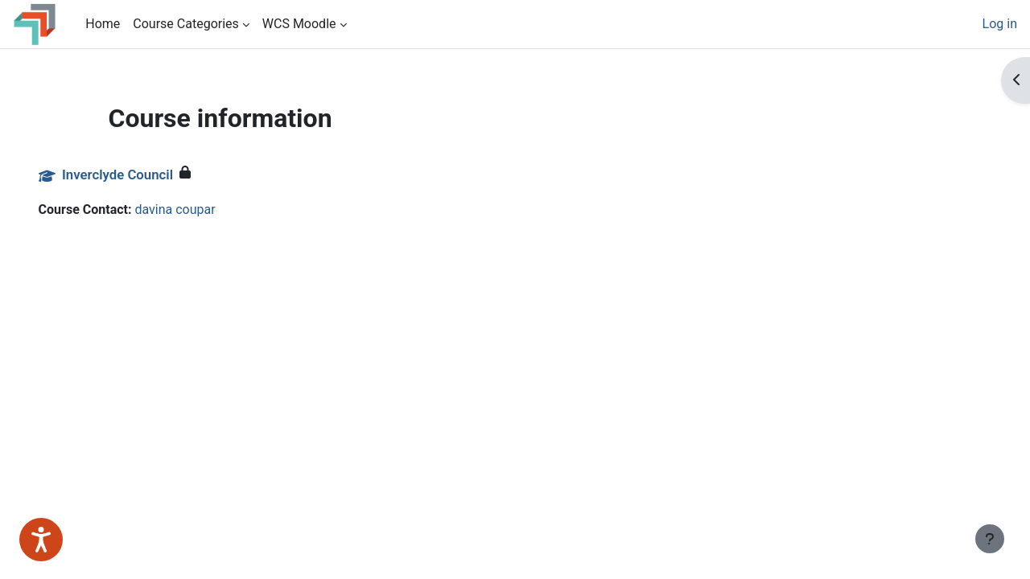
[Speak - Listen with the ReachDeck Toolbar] (41, 539)
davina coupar (198, 209)
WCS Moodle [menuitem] (299, 23)
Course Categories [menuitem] (186, 23)
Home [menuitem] (102, 23)
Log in (1000, 23)
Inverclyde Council (140, 174)
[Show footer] (989, 538)
